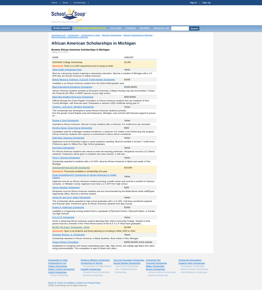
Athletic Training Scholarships (61, 269)
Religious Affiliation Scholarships (95, 260)
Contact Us (81, 283)
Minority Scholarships (155, 269)
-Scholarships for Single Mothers (97, 266)
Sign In (193, 2)
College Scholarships (57, 266)
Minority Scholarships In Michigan (138, 35)
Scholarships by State (90, 35)
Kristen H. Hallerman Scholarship (68, 207)
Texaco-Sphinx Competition (65, 242)
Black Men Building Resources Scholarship (72, 97)
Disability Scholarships (91, 269)
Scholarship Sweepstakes (189, 260)
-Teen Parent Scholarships (127, 266)
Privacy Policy (94, 283)
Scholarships (79, 2)
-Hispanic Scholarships (158, 275)
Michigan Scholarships (111, 35)
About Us (52, 283)
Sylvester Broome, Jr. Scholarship (68, 234)
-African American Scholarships (162, 272)
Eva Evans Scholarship (63, 148)
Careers (130, 28)
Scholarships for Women (92, 263)
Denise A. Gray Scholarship (65, 120)
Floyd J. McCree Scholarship (66, 157)
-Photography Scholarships (192, 266)
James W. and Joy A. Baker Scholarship (71, 197)
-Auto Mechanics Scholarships (193, 272)
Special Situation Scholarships (126, 263)
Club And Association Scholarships (128, 260)
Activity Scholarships (57, 272)
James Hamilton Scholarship (66, 187)
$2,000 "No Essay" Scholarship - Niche (71, 227)
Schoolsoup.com (58, 35)
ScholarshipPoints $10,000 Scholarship (71, 167)
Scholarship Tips (153, 260)
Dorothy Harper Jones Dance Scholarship (72, 128)
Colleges (116, 28)
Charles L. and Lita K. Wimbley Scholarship (73, 107)
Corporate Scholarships (156, 263)
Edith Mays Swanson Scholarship (68, 138)
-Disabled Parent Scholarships (96, 272)
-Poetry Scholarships (59, 275)
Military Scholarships (155, 266)
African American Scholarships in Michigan (69, 37)
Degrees (144, 28)
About (65, 2)
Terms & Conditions (66, 283)
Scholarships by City (57, 263)
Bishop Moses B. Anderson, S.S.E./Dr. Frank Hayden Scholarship (83, 79)
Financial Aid (161, 28)
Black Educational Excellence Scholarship (72, 87)
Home (54, 2)
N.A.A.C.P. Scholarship (63, 217)
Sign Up (206, 2)
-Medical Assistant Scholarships (194, 269)
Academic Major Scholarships (191, 263)
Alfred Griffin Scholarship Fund (67, 69)
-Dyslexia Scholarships (92, 275)
